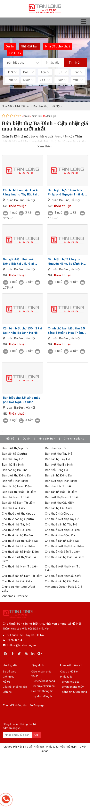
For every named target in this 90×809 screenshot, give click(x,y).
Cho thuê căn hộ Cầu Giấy (62, 581)
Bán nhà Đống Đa (56, 470)
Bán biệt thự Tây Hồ (58, 454)
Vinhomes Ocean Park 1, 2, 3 (64, 587)
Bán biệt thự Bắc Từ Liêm (19, 492)
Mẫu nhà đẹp (68, 747)
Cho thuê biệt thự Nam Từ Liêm (62, 568)
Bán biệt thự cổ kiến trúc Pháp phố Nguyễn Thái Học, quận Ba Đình (67, 192)
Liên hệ (7, 692)
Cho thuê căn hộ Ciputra (18, 519)
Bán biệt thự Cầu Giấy (59, 503)
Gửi (36, 735)
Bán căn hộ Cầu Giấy (58, 508)
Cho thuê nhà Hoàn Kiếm (18, 546)
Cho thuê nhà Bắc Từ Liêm (62, 552)
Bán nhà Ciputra (55, 448)
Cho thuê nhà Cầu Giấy (17, 581)
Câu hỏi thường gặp (15, 687)
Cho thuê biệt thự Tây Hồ (62, 519)
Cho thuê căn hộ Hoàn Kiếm (20, 552)
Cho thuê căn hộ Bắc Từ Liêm (64, 557)
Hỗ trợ (7, 682)
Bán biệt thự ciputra (15, 448)
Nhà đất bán (47, 438)
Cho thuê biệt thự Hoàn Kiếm (64, 546)
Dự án (26, 438)
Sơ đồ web (9, 671)
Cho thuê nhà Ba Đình (16, 530)
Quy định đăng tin (42, 696)
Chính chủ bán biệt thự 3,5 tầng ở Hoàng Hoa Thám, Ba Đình (66, 331)
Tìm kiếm (75, 62)
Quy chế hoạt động (43, 681)
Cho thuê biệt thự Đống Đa (20, 541)
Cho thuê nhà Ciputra (59, 514)
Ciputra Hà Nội (69, 671)
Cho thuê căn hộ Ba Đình (18, 535)
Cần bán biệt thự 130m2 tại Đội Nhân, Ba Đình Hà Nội (22, 331)
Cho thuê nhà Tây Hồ (16, 524)
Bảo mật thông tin (42, 691)
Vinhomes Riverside (15, 596)
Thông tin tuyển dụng (73, 692)
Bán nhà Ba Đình (13, 465)
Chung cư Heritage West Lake (18, 589)
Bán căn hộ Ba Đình (14, 470)
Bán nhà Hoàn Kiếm (15, 481)
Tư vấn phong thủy (72, 687)
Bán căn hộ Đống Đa (58, 475)
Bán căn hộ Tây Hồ (57, 459)
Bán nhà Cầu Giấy (13, 508)
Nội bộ (10, 438)
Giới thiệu (8, 677)
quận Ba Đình (15, 200)
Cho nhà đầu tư (74, 438)
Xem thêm (45, 146)
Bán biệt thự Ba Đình (59, 465)
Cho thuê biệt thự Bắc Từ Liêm (19, 559)
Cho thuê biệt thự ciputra (18, 514)
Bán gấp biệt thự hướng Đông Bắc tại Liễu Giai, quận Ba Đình (20, 261)
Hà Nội (30, 200)
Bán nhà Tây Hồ (12, 459)
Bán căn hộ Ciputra (14, 454)
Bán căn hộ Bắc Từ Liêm (61, 492)
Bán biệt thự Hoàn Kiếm (61, 481)
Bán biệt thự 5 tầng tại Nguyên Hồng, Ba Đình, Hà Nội (66, 261)
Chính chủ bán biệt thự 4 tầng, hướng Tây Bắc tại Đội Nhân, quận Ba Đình (20, 192)
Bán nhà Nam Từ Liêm (16, 497)
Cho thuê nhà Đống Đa (60, 535)
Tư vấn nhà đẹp (69, 682)
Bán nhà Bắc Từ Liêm (59, 486)
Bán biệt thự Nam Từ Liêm (62, 497)
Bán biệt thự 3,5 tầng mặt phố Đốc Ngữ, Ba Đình (21, 400)
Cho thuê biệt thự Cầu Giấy (63, 576)
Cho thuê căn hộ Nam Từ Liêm (22, 576)
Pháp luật (66, 677)
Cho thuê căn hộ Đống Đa (62, 541)
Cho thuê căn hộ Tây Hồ (61, 524)
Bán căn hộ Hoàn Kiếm (17, 486)
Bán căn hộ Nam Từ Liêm (18, 503)
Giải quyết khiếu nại (43, 686)
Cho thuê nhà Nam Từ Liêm (20, 566)
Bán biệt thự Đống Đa (16, 475)
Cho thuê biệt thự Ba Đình (62, 530)
